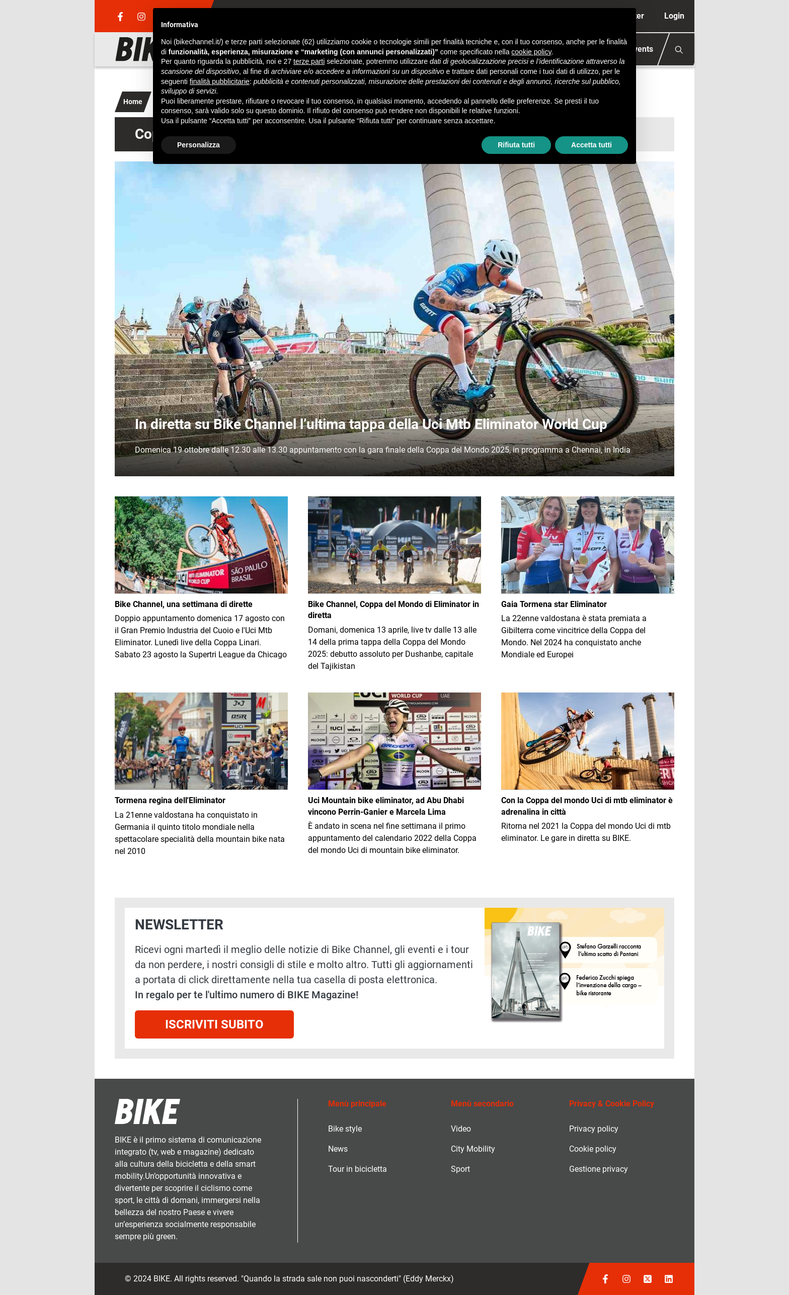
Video (461, 1129)
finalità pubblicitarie (220, 81)
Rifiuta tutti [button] (516, 145)
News (338, 1149)
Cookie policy (592, 1149)
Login (674, 16)
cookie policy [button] (531, 52)
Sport (460, 1169)
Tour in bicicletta (357, 1169)
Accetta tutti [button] (591, 145)
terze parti (309, 61)
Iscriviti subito (214, 1024)
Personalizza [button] (198, 145)
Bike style (345, 1129)
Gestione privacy (598, 1169)
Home (132, 102)
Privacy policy (593, 1129)
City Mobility (473, 1149)
